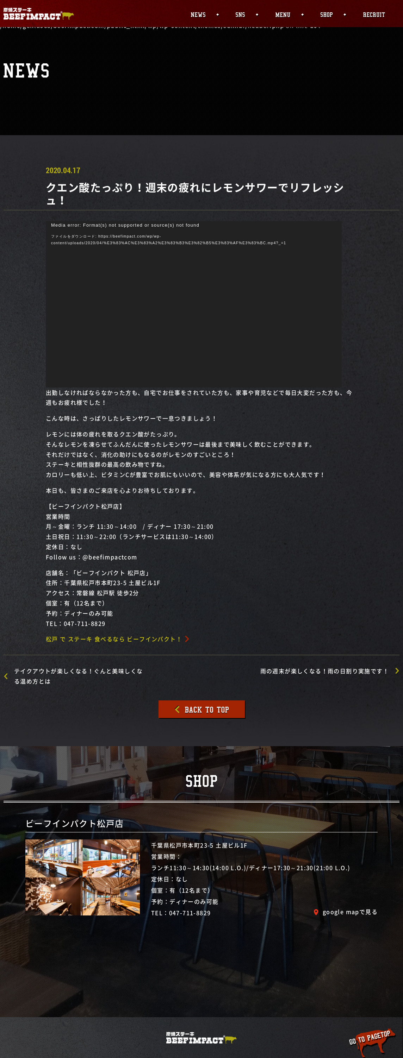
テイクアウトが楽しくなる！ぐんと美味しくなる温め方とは (78, 676)
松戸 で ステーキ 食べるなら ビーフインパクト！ (114, 639)
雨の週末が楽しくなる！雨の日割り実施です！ (324, 671)
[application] (194, 304)
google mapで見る (350, 911)
